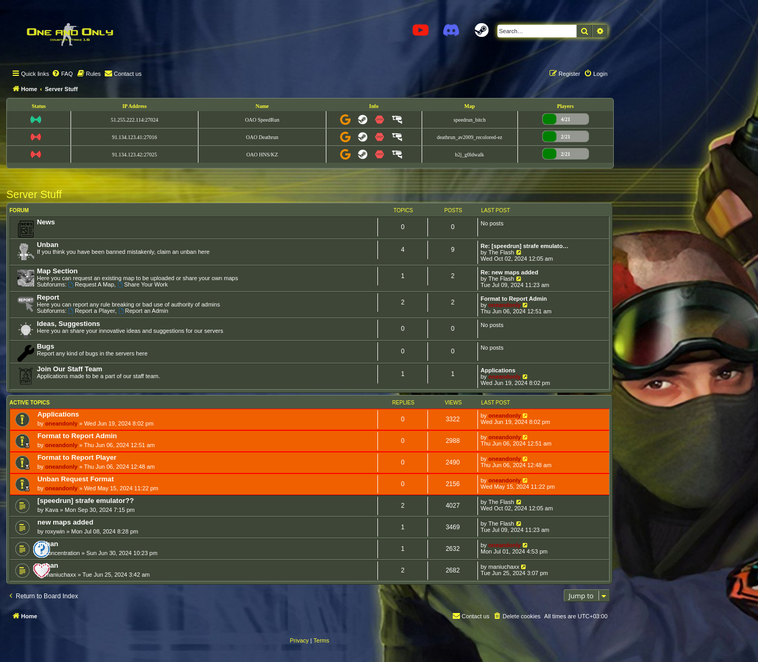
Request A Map (91, 284)
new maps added (65, 522)
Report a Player (91, 311)
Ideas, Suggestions (68, 324)
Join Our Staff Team (69, 369)
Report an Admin (143, 311)
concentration (62, 553)
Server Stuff (34, 194)
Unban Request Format (75, 479)
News (46, 222)
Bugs (45, 346)
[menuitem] (62, 73)
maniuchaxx (60, 574)
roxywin (55, 531)
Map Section (57, 271)
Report (48, 297)
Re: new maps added (509, 272)
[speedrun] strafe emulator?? (85, 501)
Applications (498, 370)
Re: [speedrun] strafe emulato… (524, 246)
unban (47, 544)
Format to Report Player (76, 457)
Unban (47, 245)
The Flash (501, 252)
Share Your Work (142, 284)
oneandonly (504, 305)
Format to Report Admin (514, 298)
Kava (51, 510)
